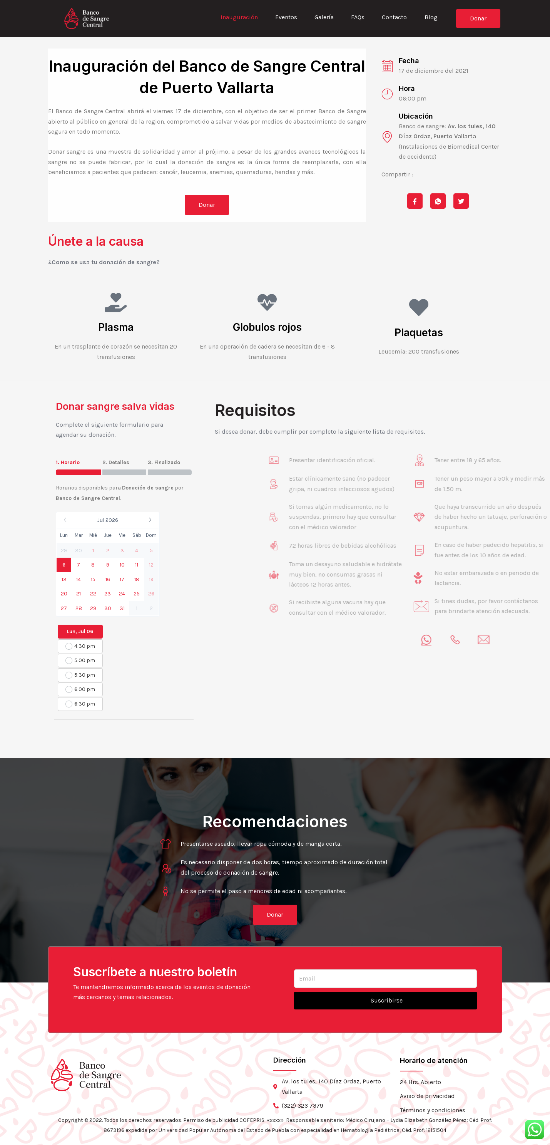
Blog (430, 17)
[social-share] (415, 201)
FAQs (357, 17)
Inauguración (237, 17)
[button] (107, 520)
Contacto (393, 17)
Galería (323, 17)
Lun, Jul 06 (80, 631)
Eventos (285, 17)
